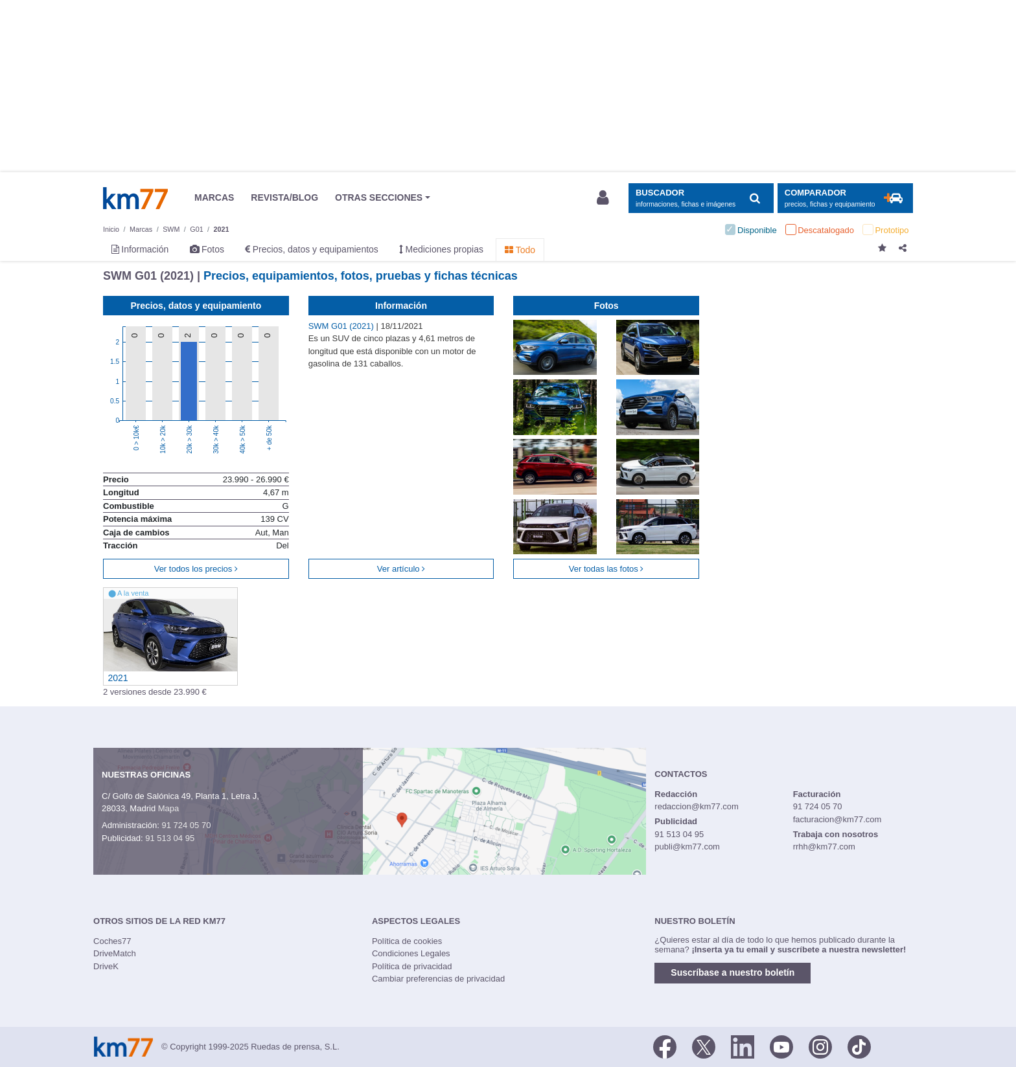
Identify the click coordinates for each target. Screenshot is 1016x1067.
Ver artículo (401, 569)
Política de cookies (407, 941)
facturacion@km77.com (837, 819)
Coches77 (112, 941)
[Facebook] (664, 1046)
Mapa (168, 808)
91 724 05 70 (186, 825)
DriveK (106, 966)
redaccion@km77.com (696, 806)
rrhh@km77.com (824, 846)
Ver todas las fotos (606, 569)
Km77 (135, 198)
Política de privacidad (412, 966)
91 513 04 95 (169, 838)
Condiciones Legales (411, 953)
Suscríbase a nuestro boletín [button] (732, 972)
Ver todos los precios (196, 569)
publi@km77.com (687, 846)
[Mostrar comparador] (845, 198)
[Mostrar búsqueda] (701, 198)
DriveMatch (114, 953)
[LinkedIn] (742, 1046)
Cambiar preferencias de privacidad (438, 978)
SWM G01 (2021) (342, 326)
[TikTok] (859, 1046)
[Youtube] (781, 1046)
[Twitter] (703, 1046)
